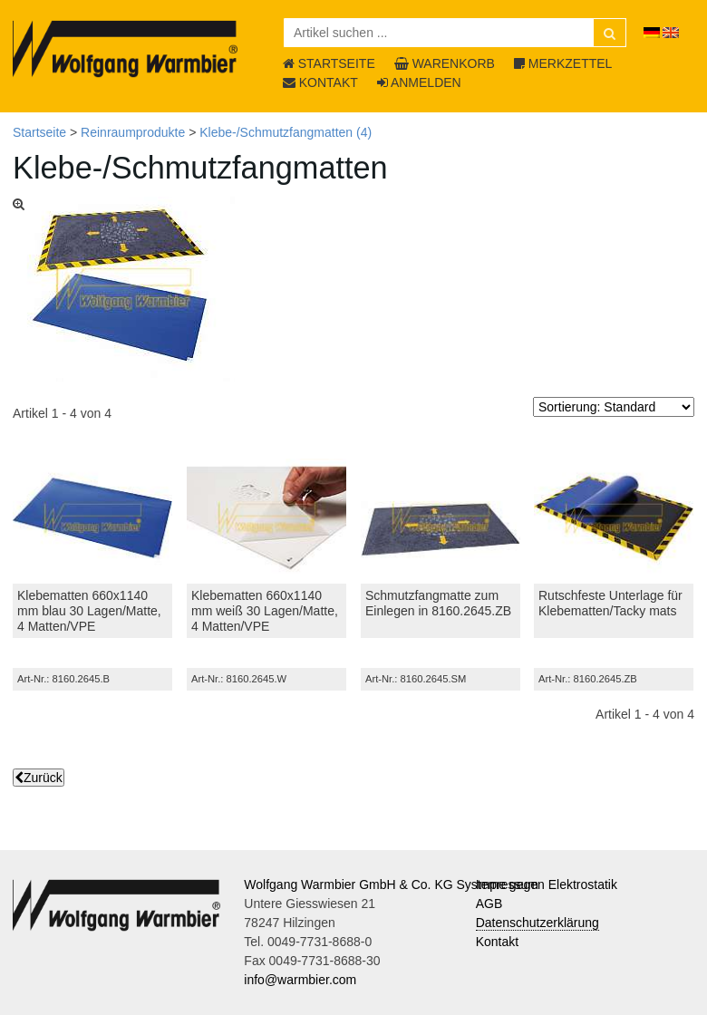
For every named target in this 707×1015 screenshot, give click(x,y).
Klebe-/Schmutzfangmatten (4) (285, 132)
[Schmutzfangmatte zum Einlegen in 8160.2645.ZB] (440, 518)
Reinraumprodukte (133, 132)
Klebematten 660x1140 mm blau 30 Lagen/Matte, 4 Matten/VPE (89, 610)
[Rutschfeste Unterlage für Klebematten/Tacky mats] (613, 518)
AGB (489, 903)
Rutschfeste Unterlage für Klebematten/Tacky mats (610, 603)
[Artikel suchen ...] (455, 32)
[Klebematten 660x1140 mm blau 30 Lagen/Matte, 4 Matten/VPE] (92, 518)
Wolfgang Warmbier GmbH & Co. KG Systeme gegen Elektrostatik (430, 884)
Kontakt (497, 941)
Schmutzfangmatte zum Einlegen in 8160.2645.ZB (438, 603)
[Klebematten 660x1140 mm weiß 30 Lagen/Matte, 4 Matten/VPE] (266, 518)
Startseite (39, 132)
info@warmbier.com (300, 979)
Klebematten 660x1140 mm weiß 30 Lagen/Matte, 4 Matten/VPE (264, 610)
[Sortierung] (613, 407)
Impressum (507, 884)
